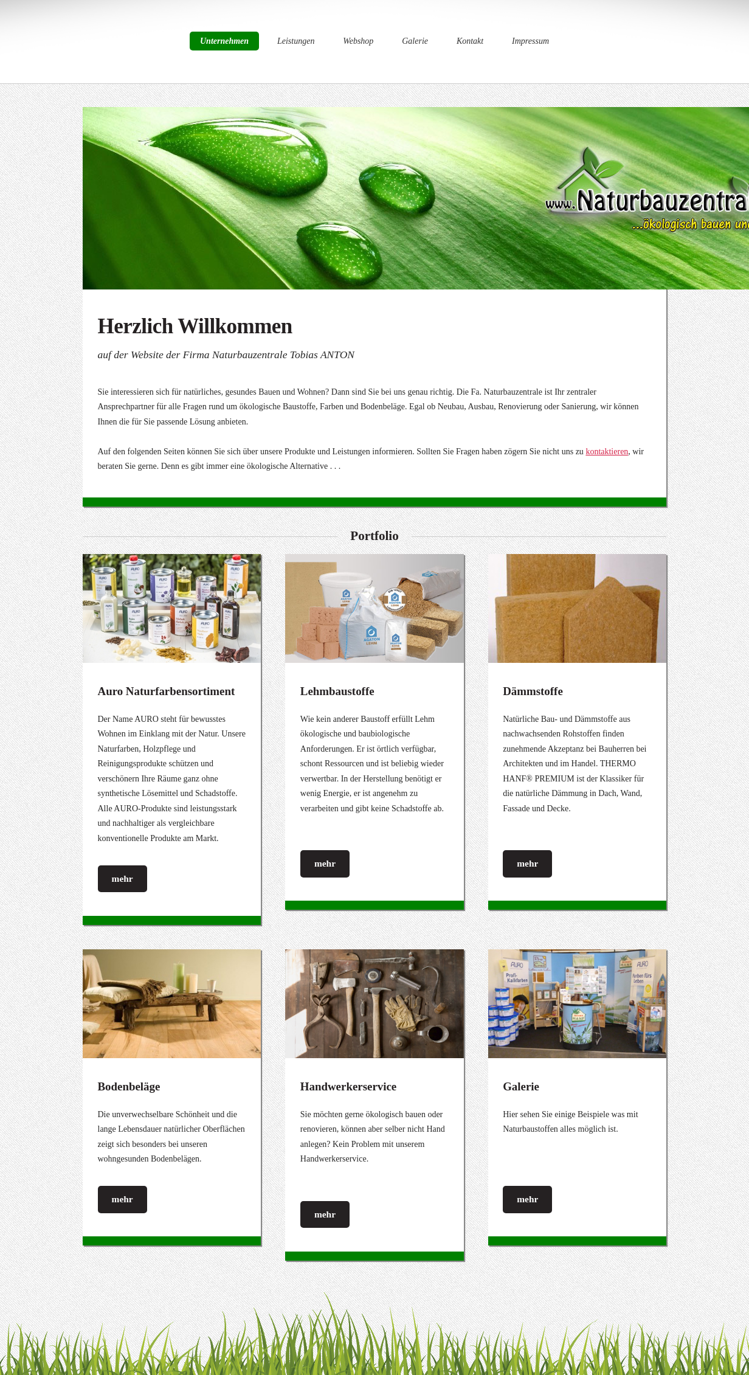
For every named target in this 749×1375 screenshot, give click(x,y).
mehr (122, 878)
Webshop (358, 41)
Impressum (530, 41)
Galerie (415, 41)
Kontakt (470, 41)
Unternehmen (224, 41)
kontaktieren (606, 451)
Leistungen (295, 41)
